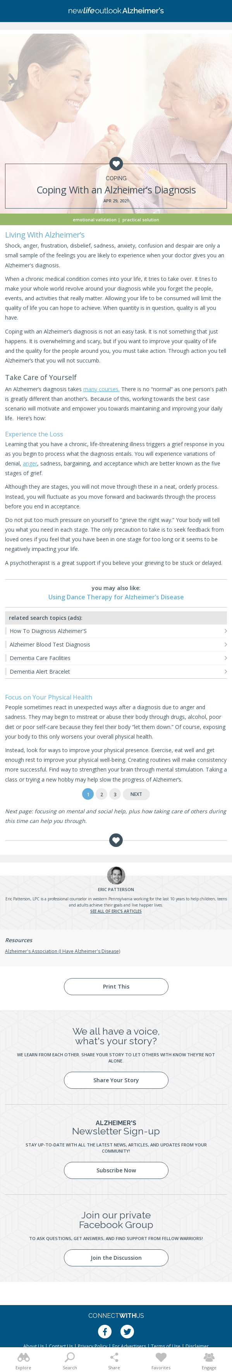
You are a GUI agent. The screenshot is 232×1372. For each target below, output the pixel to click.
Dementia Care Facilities (40, 658)
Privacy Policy (92, 1346)
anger (30, 463)
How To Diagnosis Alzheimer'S (48, 631)
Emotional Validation (95, 219)
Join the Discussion (116, 1257)
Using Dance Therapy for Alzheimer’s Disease (116, 597)
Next (136, 794)
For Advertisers (129, 1346)
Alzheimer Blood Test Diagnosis (50, 644)
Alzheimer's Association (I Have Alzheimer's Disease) (62, 951)
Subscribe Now (116, 1170)
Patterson (116, 889)
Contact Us (61, 1346)
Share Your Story (116, 1080)
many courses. (101, 389)
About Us (33, 1346)
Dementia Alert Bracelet (40, 671)
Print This (116, 986)
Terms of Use (165, 1346)
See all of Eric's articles (116, 911)
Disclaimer (197, 1346)
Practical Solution (140, 219)
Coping (116, 178)
